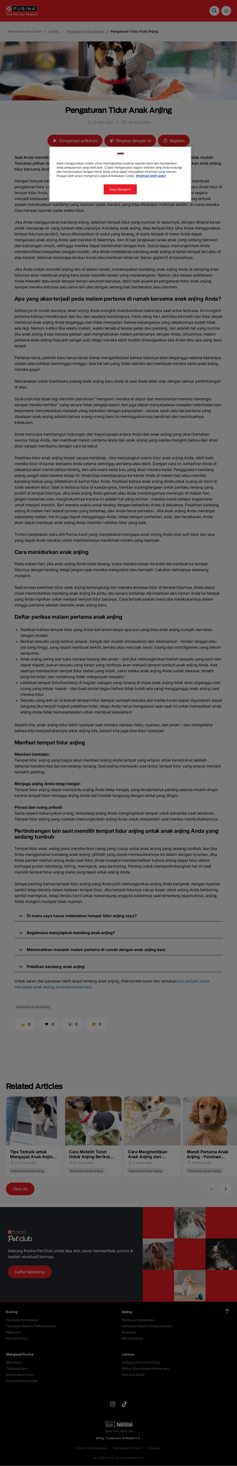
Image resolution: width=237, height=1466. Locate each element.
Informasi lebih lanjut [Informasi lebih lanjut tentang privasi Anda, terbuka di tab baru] (151, 175)
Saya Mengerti (120, 189)
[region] (120, 174)
